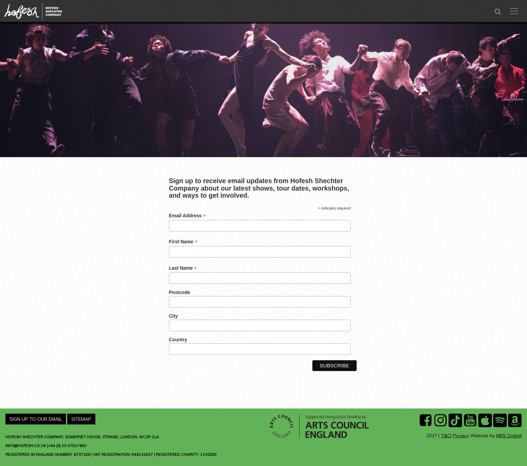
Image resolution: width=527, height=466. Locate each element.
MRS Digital (509, 436)
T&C (446, 436)
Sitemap (81, 419)
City (173, 316)
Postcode (179, 292)
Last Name (183, 268)
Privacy (461, 436)
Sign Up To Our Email (35, 419)
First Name (183, 242)
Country (178, 339)
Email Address (187, 216)
